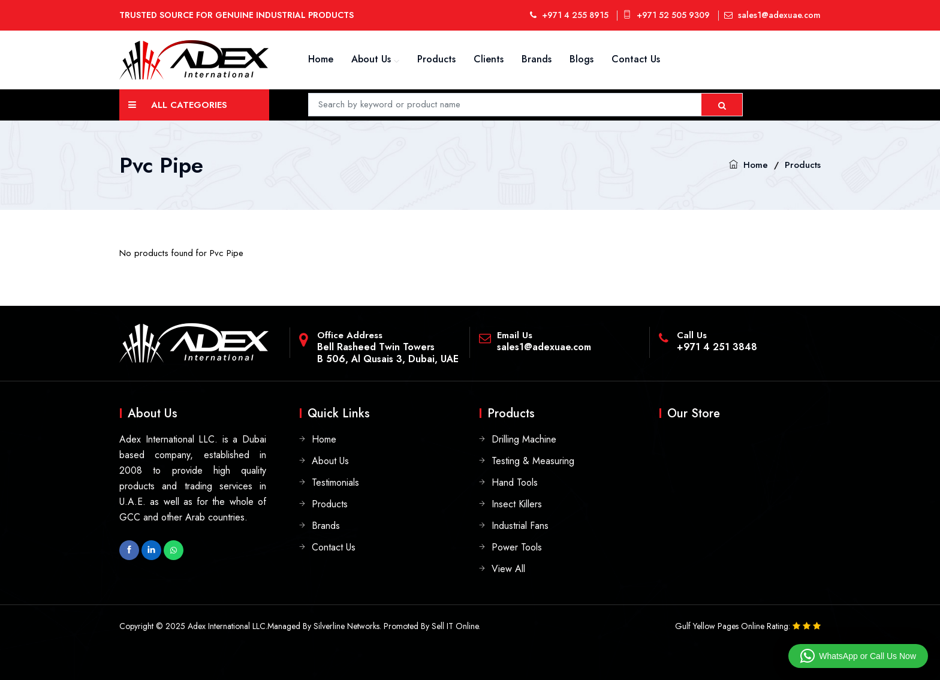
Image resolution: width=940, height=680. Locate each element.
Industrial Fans (520, 525)
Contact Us (635, 59)
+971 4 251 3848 (717, 347)
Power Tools (517, 547)
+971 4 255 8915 (569, 15)
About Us (371, 59)
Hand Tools (515, 482)
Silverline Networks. (347, 626)
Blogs (581, 59)
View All (508, 569)
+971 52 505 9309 (666, 15)
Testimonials (335, 482)
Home (320, 59)
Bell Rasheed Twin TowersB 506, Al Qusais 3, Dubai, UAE (388, 353)
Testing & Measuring (533, 461)
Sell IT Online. (456, 626)
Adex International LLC (227, 626)
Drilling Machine (524, 439)
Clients (489, 59)
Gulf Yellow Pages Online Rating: (734, 626)
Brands (537, 59)
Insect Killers (517, 504)
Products (436, 59)
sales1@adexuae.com (772, 15)
